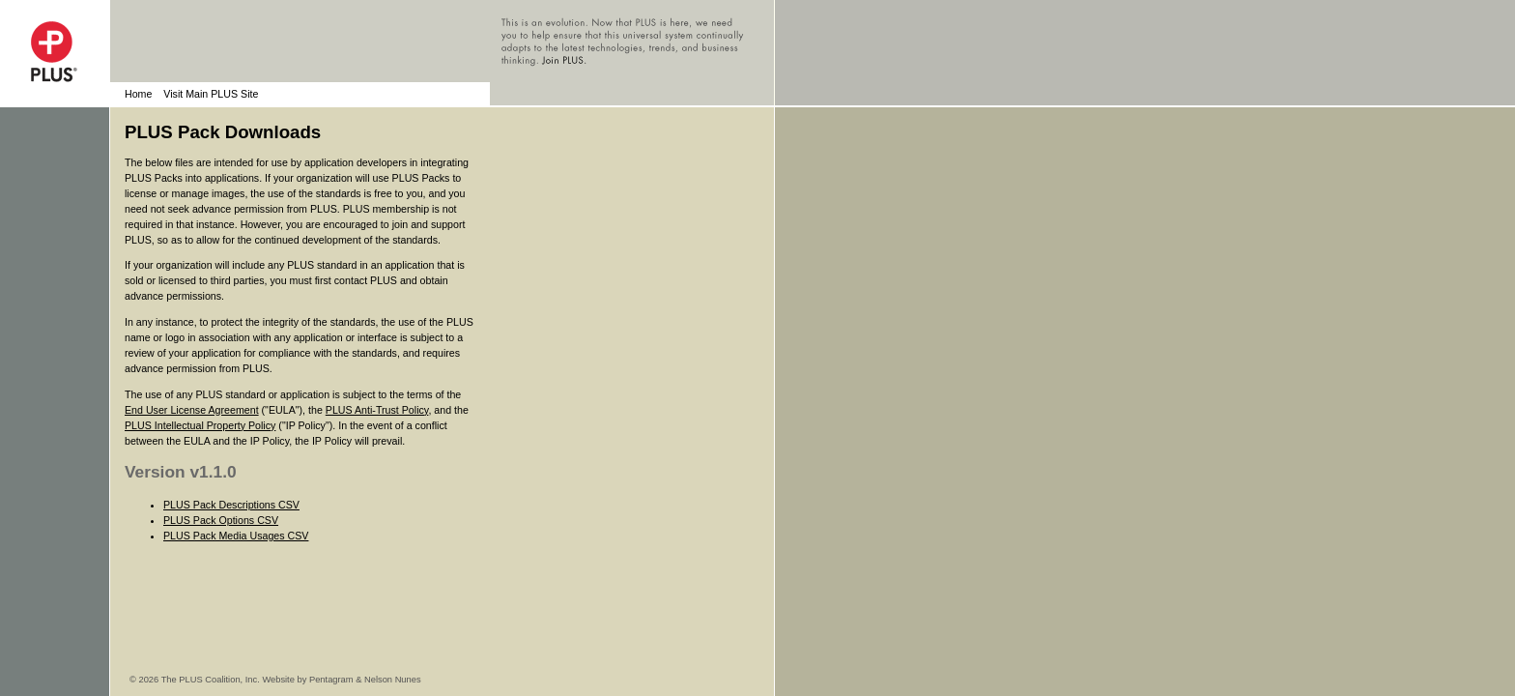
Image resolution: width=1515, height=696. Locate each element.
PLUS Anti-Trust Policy (377, 410)
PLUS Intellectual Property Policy (200, 425)
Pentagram (331, 679)
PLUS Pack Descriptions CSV (231, 504)
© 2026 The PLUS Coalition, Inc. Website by (219, 679)
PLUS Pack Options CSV (220, 520)
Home (138, 94)
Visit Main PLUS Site (210, 94)
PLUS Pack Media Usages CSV (235, 535)
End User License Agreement (192, 410)
